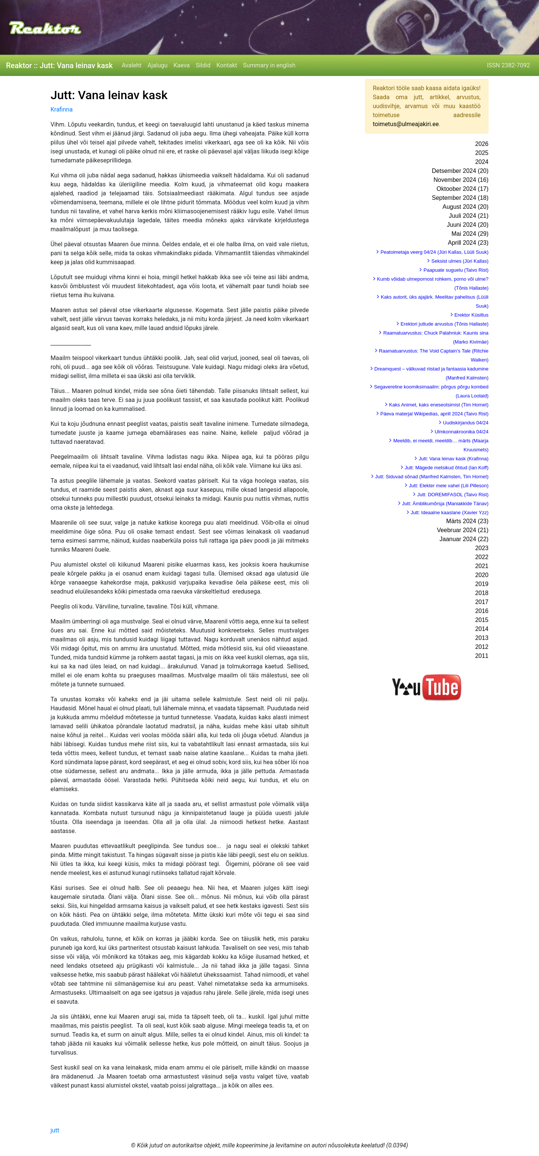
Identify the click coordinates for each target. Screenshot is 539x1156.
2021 (481, 566)
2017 (481, 602)
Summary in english (269, 65)
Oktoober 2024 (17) (462, 189)
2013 (481, 638)
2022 (481, 557)
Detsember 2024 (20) (460, 171)
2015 (481, 620)
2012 (481, 647)
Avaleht (131, 65)
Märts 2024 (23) (467, 521)
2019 (481, 584)
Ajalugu (157, 65)
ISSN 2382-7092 (508, 65)
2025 (481, 153)
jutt (55, 1130)
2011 (481, 656)
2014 (481, 629)
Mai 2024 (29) (469, 234)
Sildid (203, 65)
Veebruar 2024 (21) (462, 530)
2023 (481, 548)
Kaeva (182, 65)
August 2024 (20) (465, 207)
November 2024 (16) (460, 180)
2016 (481, 611)
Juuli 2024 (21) (468, 216)
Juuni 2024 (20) (467, 225)
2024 (481, 162)
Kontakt (226, 65)
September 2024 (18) (460, 198)
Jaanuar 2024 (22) (463, 539)
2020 (481, 575)
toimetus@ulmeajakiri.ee (406, 124)
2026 (481, 144)
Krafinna (62, 109)
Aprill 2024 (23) (468, 243)
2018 (481, 593)
